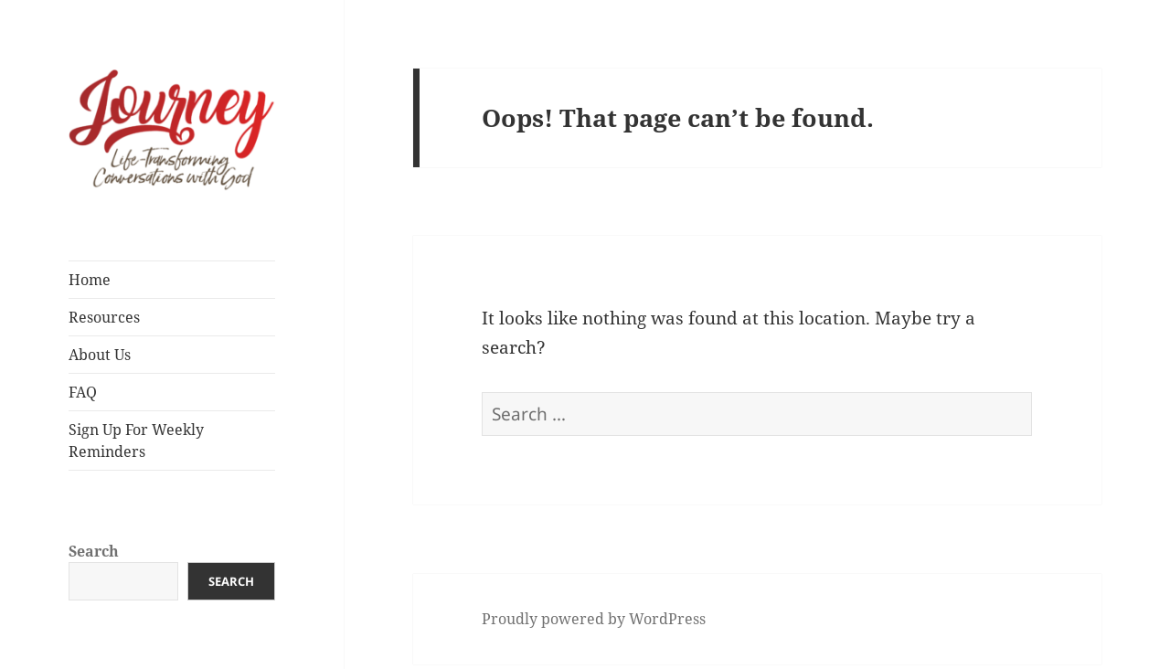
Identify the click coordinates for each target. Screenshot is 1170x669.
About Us (100, 355)
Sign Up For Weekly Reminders (136, 440)
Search (94, 551)
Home (90, 280)
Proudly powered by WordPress (594, 619)
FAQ (83, 392)
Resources (104, 317)
